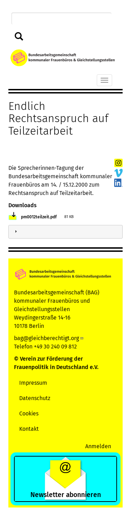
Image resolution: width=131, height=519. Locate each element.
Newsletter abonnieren (65, 495)
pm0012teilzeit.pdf (39, 217)
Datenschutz (34, 398)
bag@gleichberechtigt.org (49, 338)
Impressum (33, 382)
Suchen (19, 37)
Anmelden (98, 446)
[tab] (65, 232)
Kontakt (29, 429)
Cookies (28, 413)
